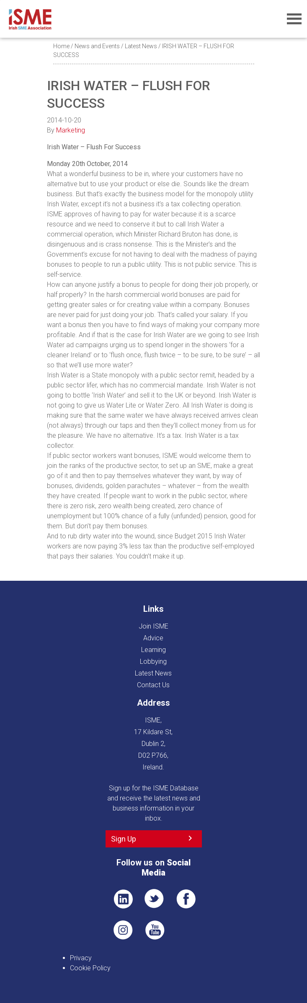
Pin (123, 930)
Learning (153, 650)
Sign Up (123, 838)
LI (123, 899)
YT (154, 930)
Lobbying (153, 661)
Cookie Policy (90, 968)
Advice (153, 638)
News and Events (97, 46)
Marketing (70, 130)
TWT (154, 899)
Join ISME (153, 626)
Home (61, 46)
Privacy (81, 958)
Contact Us (153, 685)
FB (185, 899)
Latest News (141, 46)
